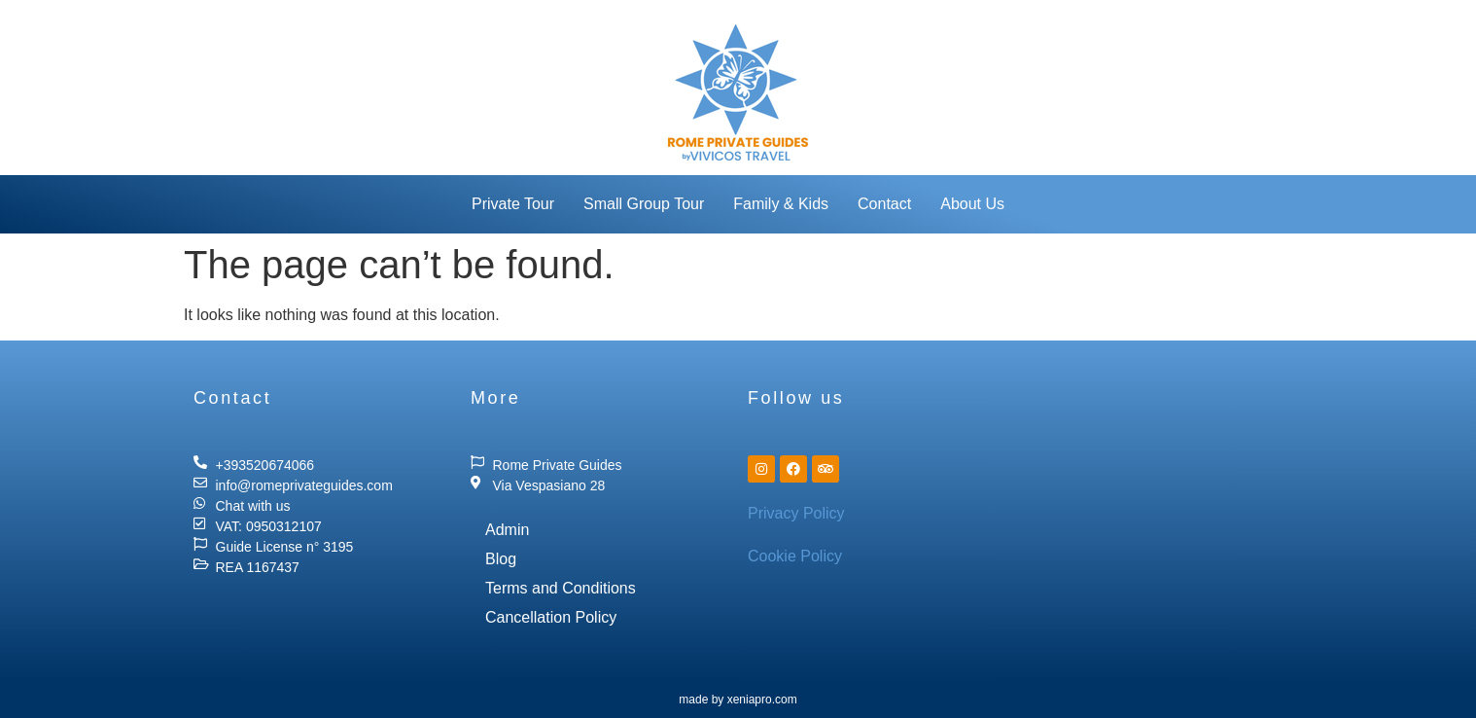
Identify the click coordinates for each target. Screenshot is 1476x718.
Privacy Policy (796, 513)
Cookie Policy (795, 556)
